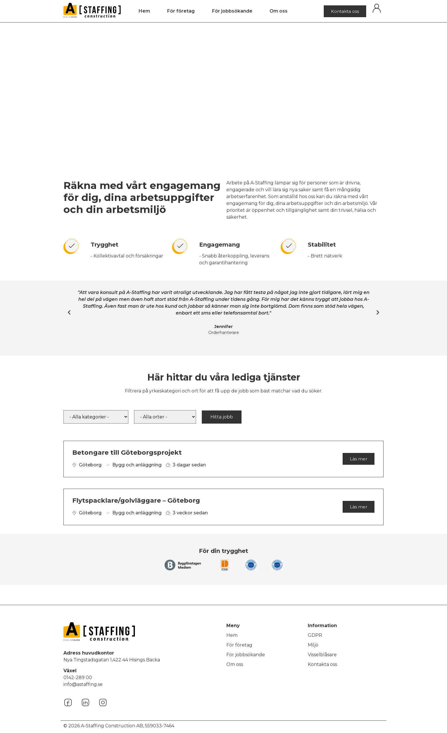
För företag (181, 11)
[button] (69, 312)
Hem (144, 11)
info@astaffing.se (83, 684)
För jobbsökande (232, 11)
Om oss (279, 11)
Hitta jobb (221, 417)
